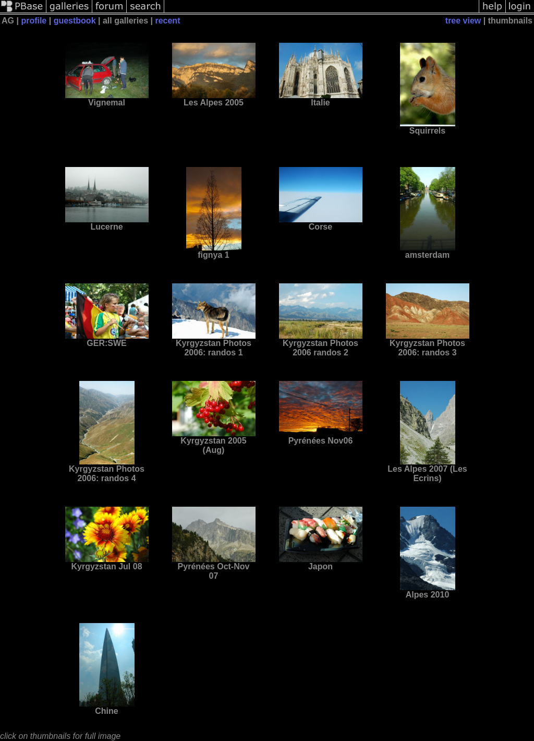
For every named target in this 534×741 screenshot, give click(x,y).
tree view (463, 20)
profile (33, 20)
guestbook (75, 20)
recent (167, 20)
